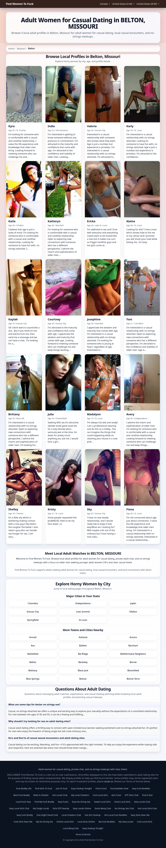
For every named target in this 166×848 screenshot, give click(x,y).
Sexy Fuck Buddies (141, 788)
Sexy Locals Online (82, 808)
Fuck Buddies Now (119, 788)
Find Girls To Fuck (43, 788)
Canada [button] (104, 3)
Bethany (32, 670)
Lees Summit (83, 611)
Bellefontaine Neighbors (133, 653)
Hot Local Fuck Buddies (115, 815)
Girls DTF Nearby (61, 808)
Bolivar (83, 678)
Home (11, 48)
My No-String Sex (44, 821)
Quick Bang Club (103, 808)
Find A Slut (147, 795)
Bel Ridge (83, 653)
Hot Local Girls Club (147, 808)
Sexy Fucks (63, 801)
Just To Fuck (61, 788)
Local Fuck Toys (23, 801)
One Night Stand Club (47, 815)
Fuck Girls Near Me (23, 821)
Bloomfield (133, 670)
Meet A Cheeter (41, 795)
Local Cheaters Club (71, 815)
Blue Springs (33, 678)
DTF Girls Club (132, 795)
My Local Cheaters (80, 795)
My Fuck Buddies (106, 821)
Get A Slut (116, 795)
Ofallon (133, 611)
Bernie (133, 662)
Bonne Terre (133, 678)
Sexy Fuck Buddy (24, 815)
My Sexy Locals (126, 821)
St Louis (83, 619)
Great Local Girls (122, 801)
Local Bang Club (71, 828)
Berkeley (82, 662)
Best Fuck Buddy (21, 795)
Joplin (133, 603)
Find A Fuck (101, 788)
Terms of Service (83, 834)
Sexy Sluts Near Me (140, 815)
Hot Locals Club (59, 795)
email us (108, 781)
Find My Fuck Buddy (44, 801)
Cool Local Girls (100, 795)
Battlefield (32, 653)
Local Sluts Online (86, 821)
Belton (32, 662)
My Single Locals (41, 808)
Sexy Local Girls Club (19, 808)
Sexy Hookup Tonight (92, 828)
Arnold (32, 637)
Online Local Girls (65, 821)
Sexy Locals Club (142, 801)
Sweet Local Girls (102, 801)
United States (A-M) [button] (122, 3)
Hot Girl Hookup (92, 815)
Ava (33, 645)
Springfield (33, 619)
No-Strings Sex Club (124, 808)
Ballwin (83, 645)
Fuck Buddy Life (23, 788)
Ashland (83, 637)
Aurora (133, 637)
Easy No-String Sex (81, 801)
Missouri (21, 48)
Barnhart (133, 645)
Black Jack (83, 670)
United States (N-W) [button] (147, 3)
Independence (83, 603)
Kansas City (33, 611)
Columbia (33, 603)
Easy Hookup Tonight (81, 788)
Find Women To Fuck (20, 4)
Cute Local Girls (144, 821)
